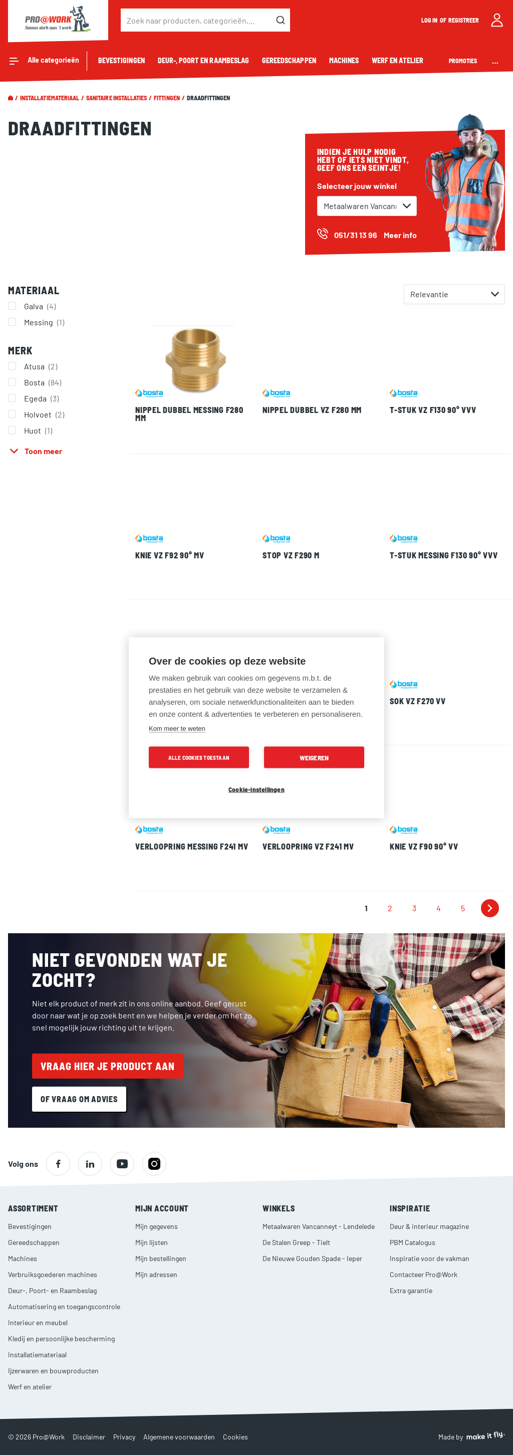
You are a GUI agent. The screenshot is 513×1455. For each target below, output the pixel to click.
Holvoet (45, 414)
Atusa (42, 366)
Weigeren (314, 757)
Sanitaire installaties (116, 97)
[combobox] (205, 20)
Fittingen (166, 97)
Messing (45, 322)
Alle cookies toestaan (198, 757)
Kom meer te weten (177, 728)
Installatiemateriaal (49, 97)
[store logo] (58, 20)
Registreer (463, 20)
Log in (429, 20)
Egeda (42, 398)
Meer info (400, 235)
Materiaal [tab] (34, 290)
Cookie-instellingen (256, 788)
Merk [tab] (20, 350)
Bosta (44, 382)
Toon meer (43, 451)
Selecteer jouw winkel (357, 185)
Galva (41, 306)
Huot (39, 430)
